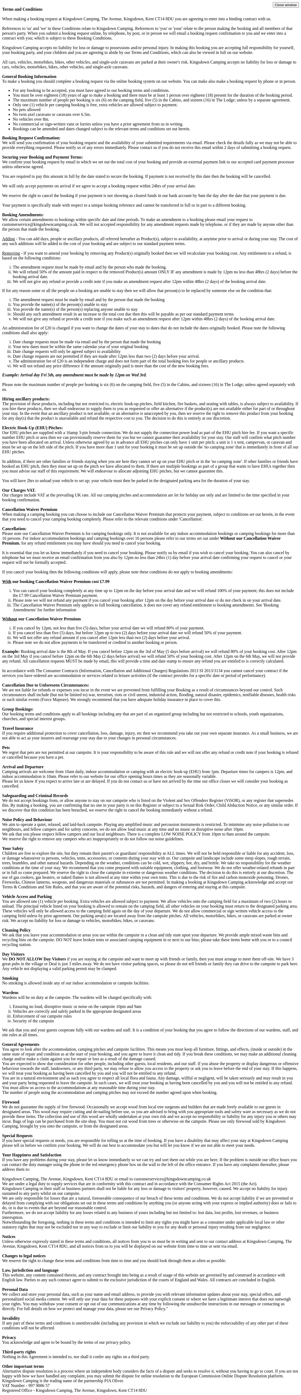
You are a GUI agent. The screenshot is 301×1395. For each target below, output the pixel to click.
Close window (286, 5)
